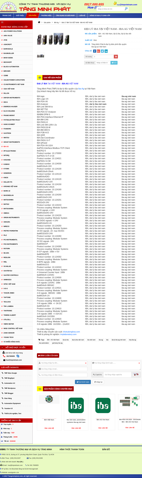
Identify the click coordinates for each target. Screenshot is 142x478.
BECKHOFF (8, 62)
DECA (6, 102)
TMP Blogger (7, 393)
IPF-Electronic (10, 151)
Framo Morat (9, 115)
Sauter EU (8, 271)
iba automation (44, 343)
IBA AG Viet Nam (103, 414)
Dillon (6, 93)
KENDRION (7, 173)
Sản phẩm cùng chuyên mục (58, 388)
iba (107, 340)
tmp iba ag (132, 340)
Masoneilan (9, 195)
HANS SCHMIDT (9, 124)
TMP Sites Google (9, 373)
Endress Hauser (10, 106)
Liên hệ (82, 15)
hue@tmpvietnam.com (12, 360)
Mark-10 (7, 191)
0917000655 (11, 356)
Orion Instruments (11, 217)
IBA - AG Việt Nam (53, 340)
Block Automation (11, 67)
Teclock (7, 302)
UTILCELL (7, 319)
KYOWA (6, 169)
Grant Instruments (12, 142)
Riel (5, 262)
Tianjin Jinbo (9, 293)
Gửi (114, 63)
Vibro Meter (9, 324)
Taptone (7, 297)
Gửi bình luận (83, 382)
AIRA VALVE (8, 35)
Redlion (7, 257)
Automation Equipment (11, 403)
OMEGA (6, 213)
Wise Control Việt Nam (13, 328)
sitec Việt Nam (9, 284)
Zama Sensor (9, 333)
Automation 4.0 (8, 383)
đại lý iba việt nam (78, 340)
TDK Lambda (8, 306)
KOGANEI (7, 160)
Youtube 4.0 (7, 408)
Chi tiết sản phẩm (52, 77)
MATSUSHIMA (8, 200)
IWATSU (6, 138)
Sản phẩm (32, 15)
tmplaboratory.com (68, 334)
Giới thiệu (20, 15)
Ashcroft (8, 44)
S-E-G (6, 288)
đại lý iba (66, 340)
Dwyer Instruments (12, 98)
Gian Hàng (7, 398)
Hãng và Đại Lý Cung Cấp (100, 15)
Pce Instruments (11, 244)
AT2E (5, 40)
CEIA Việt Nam (9, 89)
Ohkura (7, 222)
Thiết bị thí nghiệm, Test (11, 413)
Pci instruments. (10, 240)
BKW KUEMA (8, 58)
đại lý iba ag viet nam (119, 340)
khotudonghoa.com (71, 332)
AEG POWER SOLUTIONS (13, 31)
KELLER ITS (8, 182)
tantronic (8, 311)
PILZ (5, 235)
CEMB (6, 75)
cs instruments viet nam (14, 84)
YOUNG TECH (8, 337)
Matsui (6, 204)
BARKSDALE (8, 49)
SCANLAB (7, 266)
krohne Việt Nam (10, 186)
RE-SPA (6, 253)
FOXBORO (7, 129)
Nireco (6, 226)
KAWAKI (6, 164)
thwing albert (10, 315)
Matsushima (8, 209)
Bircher (7, 71)
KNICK (6, 177)
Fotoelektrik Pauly (12, 120)
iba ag (101, 340)
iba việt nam (91, 340)
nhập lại (98, 382)
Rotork (7, 248)
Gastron (7, 133)
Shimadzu (7, 280)
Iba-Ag (81, 89)
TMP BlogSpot (8, 378)
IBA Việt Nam (49, 416)
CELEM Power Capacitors (14, 80)
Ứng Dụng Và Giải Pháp (65, 15)
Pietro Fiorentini (11, 231)
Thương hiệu (46, 15)
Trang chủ (6, 15)
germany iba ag (57, 343)
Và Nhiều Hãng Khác (12, 342)
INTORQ (6, 155)
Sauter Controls (11, 275)
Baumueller (9, 53)
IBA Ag (6, 146)
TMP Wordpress (9, 388)
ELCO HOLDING (9, 111)
